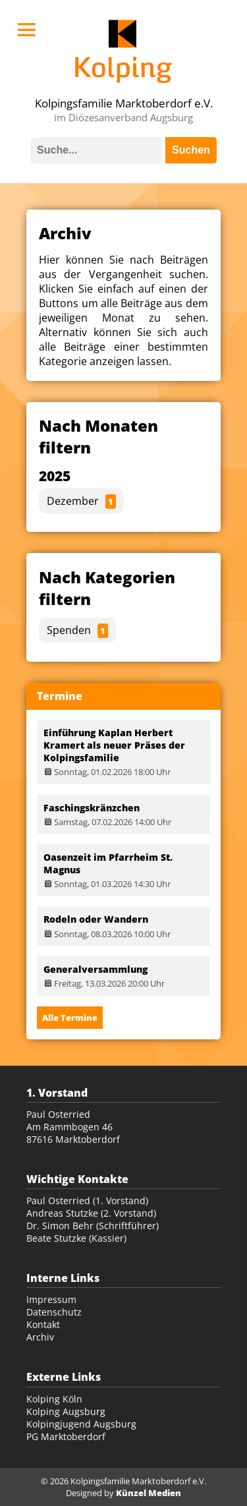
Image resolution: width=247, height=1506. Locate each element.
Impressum (51, 1299)
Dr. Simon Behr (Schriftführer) (92, 1225)
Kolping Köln (54, 1399)
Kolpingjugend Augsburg (81, 1424)
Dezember (81, 501)
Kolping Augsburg (65, 1411)
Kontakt (43, 1324)
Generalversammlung (95, 969)
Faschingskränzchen (91, 807)
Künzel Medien (148, 1493)
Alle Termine (69, 1018)
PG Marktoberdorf (65, 1436)
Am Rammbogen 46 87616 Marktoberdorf (73, 1132)
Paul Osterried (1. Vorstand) (87, 1200)
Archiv (40, 1337)
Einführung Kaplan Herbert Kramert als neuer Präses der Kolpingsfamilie (114, 745)
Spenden (77, 630)
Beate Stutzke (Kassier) (76, 1238)
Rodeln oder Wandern (95, 919)
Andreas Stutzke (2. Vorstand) (91, 1213)
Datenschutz (54, 1312)
